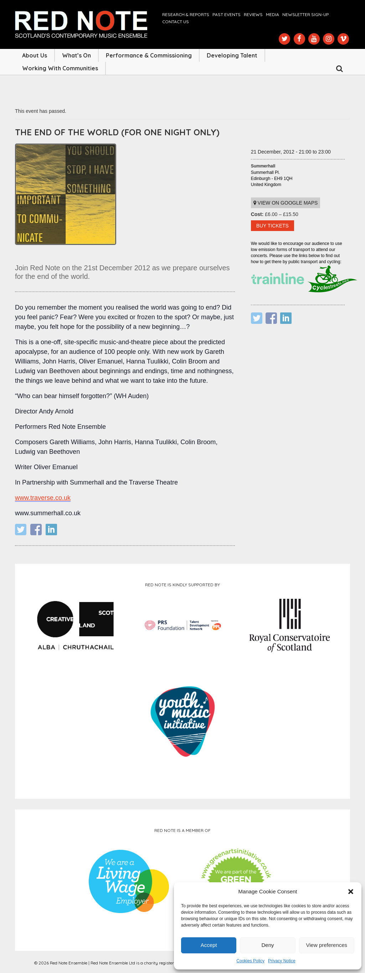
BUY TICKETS (272, 226)
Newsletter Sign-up (305, 14)
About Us (34, 55)
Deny (267, 945)
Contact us (175, 21)
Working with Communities (60, 68)
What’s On (76, 55)
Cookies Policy (250, 960)
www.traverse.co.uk (43, 497)
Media (272, 14)
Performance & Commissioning (149, 55)
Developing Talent (232, 55)
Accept (209, 945)
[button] (350, 891)
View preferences (327, 945)
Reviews (253, 14)
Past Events (226, 14)
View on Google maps (285, 203)
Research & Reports (185, 14)
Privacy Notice (281, 960)
